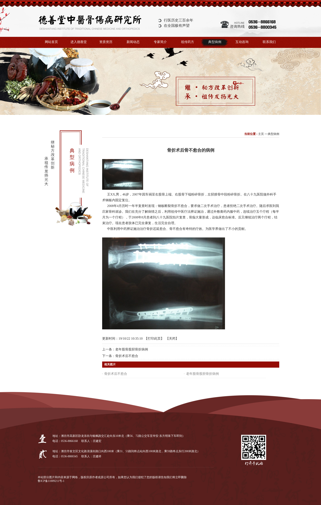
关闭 (172, 338)
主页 (261, 134)
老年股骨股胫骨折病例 (131, 349)
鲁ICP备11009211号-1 (51, 480)
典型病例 (273, 134)
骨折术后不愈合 (126, 356)
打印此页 (154, 338)
